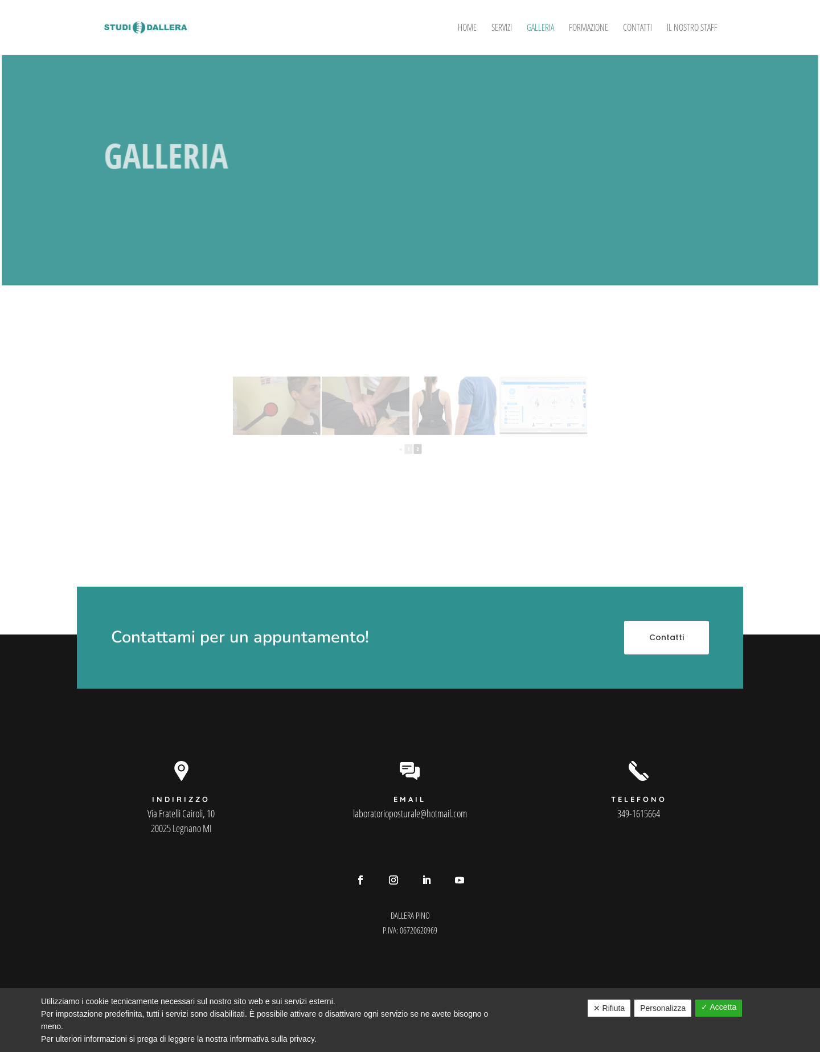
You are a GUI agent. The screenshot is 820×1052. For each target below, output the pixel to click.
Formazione (588, 28)
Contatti (637, 28)
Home (467, 28)
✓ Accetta (718, 1007)
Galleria (540, 28)
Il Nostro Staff (692, 28)
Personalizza (663, 1008)
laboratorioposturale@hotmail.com (410, 813)
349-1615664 (638, 813)
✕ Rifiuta (609, 1008)
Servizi (501, 28)
